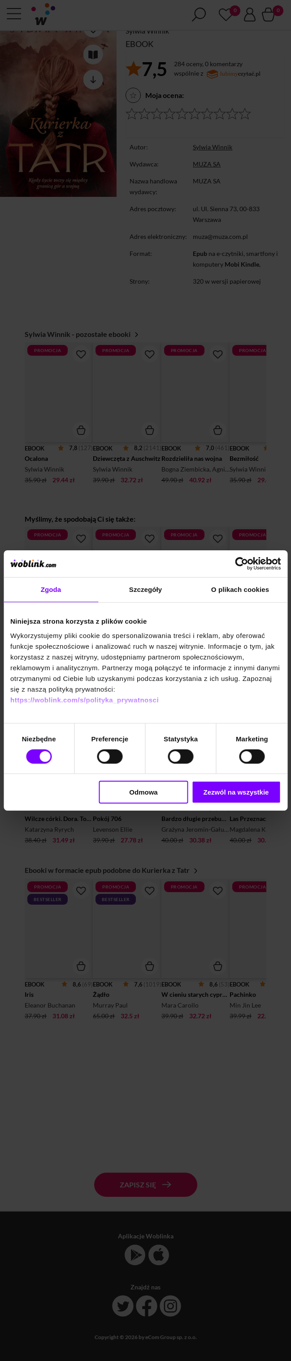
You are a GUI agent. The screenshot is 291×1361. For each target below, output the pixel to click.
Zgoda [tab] (51, 589)
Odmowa (143, 792)
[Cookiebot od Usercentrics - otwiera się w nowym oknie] (241, 563)
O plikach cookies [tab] (240, 589)
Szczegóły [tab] (145, 589)
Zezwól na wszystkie (236, 792)
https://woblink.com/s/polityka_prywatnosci (84, 699)
